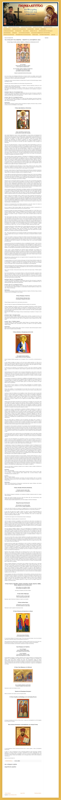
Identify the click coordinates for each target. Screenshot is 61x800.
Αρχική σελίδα (22, 793)
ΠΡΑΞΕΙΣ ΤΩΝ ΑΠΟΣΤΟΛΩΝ (9, 34)
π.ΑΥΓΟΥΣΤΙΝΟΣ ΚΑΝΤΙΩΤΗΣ (24, 32)
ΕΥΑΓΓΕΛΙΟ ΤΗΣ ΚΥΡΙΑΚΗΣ (26, 27)
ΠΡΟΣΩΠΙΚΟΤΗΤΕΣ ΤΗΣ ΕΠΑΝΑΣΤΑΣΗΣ (23, 34)
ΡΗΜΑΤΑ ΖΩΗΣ (35, 34)
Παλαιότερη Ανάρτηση (37, 793)
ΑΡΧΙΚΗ (5, 27)
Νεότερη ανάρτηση (8, 793)
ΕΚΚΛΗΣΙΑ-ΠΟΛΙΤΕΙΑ (48, 27)
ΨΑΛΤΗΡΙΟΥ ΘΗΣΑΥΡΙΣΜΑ (45, 34)
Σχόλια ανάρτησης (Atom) (13, 794)
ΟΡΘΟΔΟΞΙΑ (14, 32)
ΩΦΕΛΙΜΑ (53, 34)
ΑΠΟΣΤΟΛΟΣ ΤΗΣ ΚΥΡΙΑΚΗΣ (13, 27)
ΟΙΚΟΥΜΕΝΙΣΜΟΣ (7, 32)
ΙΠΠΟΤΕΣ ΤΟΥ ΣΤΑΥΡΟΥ (37, 27)
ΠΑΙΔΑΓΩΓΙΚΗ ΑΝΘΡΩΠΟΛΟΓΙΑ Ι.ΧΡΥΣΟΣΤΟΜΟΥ (40, 32)
